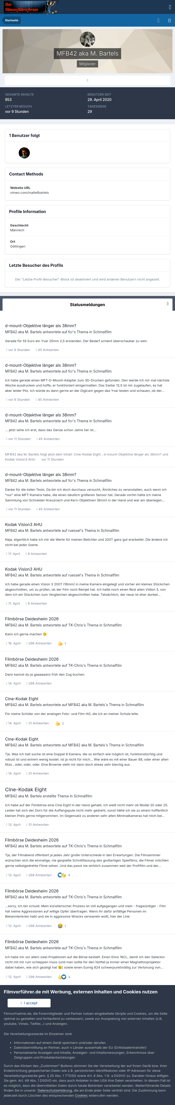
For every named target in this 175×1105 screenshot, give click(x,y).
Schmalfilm (102, 332)
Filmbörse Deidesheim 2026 (32, 618)
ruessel (74, 530)
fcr (70, 332)
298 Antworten (39, 643)
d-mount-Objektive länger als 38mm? (40, 325)
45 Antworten (47, 350)
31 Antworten (37, 723)
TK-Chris (75, 625)
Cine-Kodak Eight (88, 454)
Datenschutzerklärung (55, 1090)
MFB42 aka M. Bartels (23, 332)
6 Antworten (36, 554)
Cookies (81, 1095)
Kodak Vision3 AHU (20, 459)
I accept (29, 1003)
